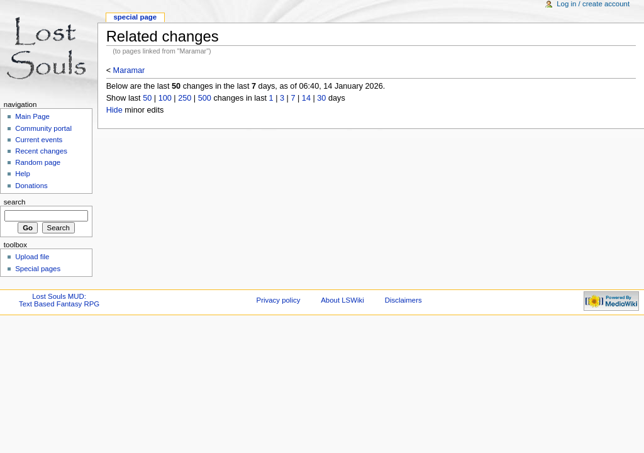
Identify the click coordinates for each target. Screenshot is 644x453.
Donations (31, 185)
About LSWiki (342, 300)
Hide (114, 110)
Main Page (32, 116)
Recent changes (41, 151)
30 (321, 98)
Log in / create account (593, 4)
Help (22, 173)
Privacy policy (279, 300)
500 (204, 98)
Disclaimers (403, 300)
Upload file (32, 256)
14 (306, 98)
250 (184, 98)
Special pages (37, 268)
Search (15, 202)
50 (147, 98)
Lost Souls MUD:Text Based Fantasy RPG (59, 300)
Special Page (135, 17)
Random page (37, 162)
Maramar (129, 70)
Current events (38, 139)
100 (165, 98)
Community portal (43, 128)
